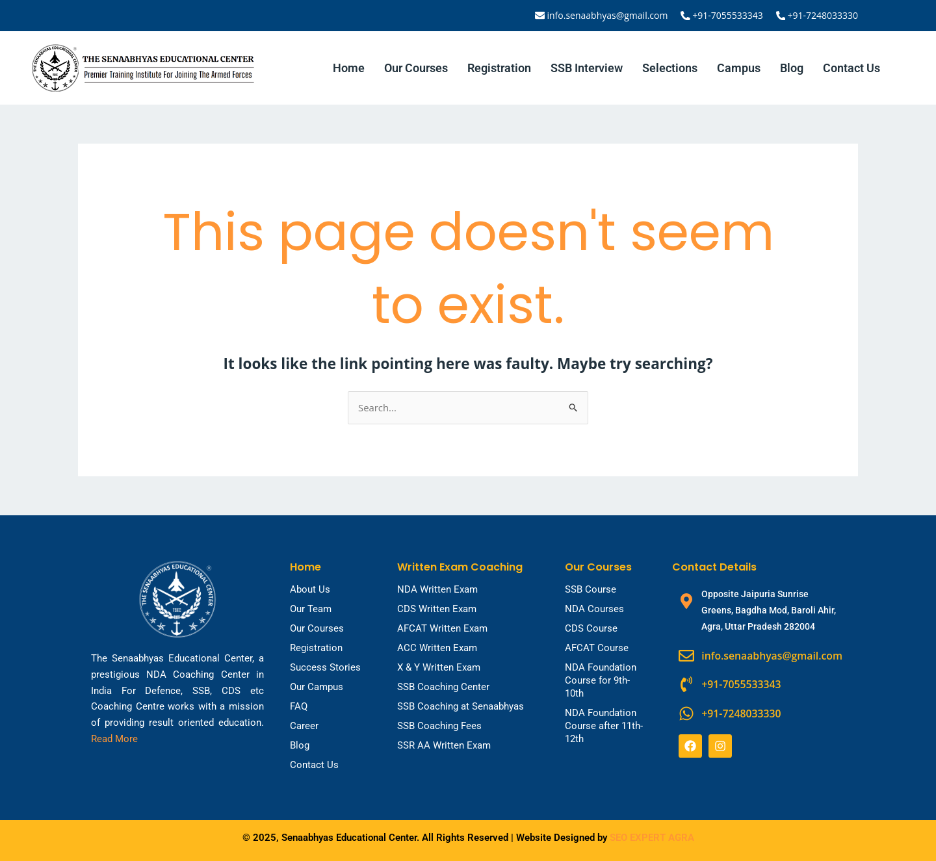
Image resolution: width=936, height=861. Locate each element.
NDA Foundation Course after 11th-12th (604, 726)
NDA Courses (594, 609)
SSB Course (590, 589)
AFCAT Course (597, 648)
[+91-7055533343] (686, 15)
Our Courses (416, 68)
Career (304, 726)
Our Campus (316, 687)
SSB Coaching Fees (439, 726)
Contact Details (714, 566)
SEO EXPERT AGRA (652, 837)
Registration (499, 68)
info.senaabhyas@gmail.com (608, 15)
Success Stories (325, 667)
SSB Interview (587, 68)
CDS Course (591, 628)
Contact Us (851, 68)
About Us (310, 589)
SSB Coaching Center (443, 687)
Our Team (311, 609)
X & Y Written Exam (438, 667)
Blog (791, 68)
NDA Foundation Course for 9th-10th (600, 680)
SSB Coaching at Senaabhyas (460, 706)
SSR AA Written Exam (444, 745)
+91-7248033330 (822, 15)
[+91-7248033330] (780, 15)
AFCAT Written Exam (442, 628)
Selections (669, 68)
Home (349, 68)
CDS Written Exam (436, 609)
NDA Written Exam (437, 589)
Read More (114, 739)
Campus (738, 68)
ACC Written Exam (437, 648)
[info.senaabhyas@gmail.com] (541, 15)
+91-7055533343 (728, 15)
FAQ (298, 706)
